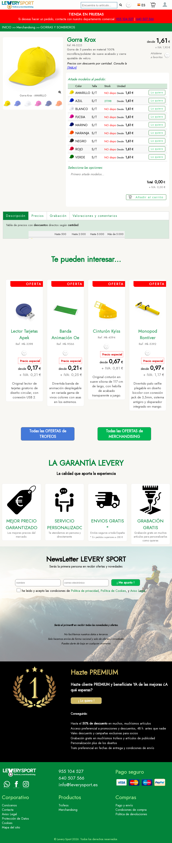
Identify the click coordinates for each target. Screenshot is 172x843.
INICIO (6, 27)
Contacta (7, 810)
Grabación (58, 216)
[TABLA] (72, 68)
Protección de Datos (15, 818)
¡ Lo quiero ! (86, 700)
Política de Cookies (113, 591)
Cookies (7, 823)
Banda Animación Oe (65, 334)
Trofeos (64, 805)
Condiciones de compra (131, 810)
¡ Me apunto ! (125, 582)
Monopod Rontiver (147, 334)
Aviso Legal (137, 591)
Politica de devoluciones (131, 814)
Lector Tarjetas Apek (24, 334)
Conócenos (9, 805)
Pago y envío (124, 805)
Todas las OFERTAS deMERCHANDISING (124, 433)
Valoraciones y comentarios (95, 216)
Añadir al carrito (149, 197)
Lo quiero (157, 92)
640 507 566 (145, 19)
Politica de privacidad (85, 591)
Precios (37, 216)
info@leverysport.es (78, 784)
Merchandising (25, 27)
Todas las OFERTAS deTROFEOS (47, 433)
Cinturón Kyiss (106, 331)
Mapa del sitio (11, 827)
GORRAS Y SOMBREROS (57, 27)
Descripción (15, 216)
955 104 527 (124, 19)
